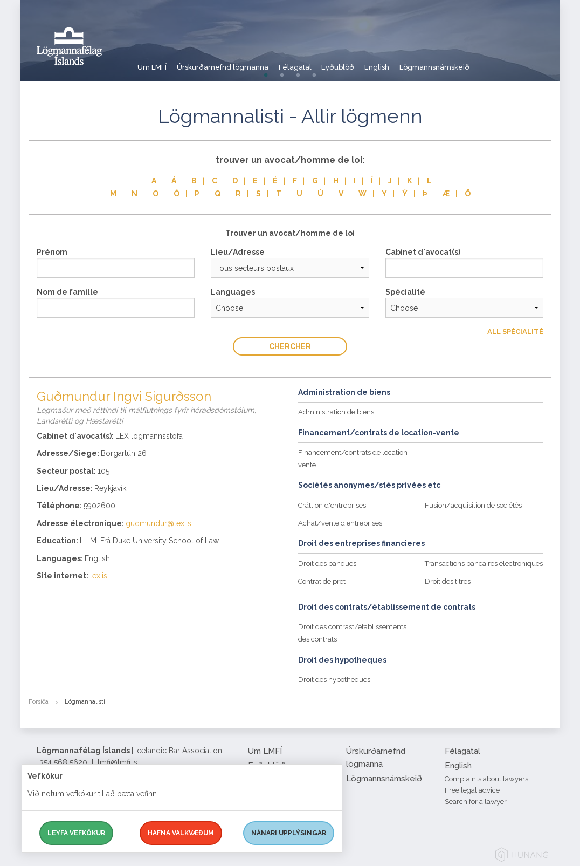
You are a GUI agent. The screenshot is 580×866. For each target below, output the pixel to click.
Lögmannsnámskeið (483, 62)
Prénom (52, 252)
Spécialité (405, 292)
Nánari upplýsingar (288, 833)
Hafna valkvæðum (181, 833)
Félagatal (316, 62)
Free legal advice (472, 790)
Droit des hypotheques (334, 680)
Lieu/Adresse (238, 252)
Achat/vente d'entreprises (340, 523)
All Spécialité (515, 332)
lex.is (98, 575)
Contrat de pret (322, 581)
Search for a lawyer (476, 801)
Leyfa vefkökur (76, 833)
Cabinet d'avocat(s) (422, 252)
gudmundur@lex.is (158, 523)
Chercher (290, 346)
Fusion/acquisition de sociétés (473, 505)
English (416, 62)
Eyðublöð (368, 62)
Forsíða (39, 701)
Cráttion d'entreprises (332, 505)
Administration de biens (336, 412)
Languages (233, 292)
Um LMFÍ (152, 62)
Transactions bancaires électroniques (484, 564)
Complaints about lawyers (486, 779)
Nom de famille (67, 292)
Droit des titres (448, 581)
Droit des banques (327, 564)
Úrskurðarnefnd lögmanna (233, 62)
